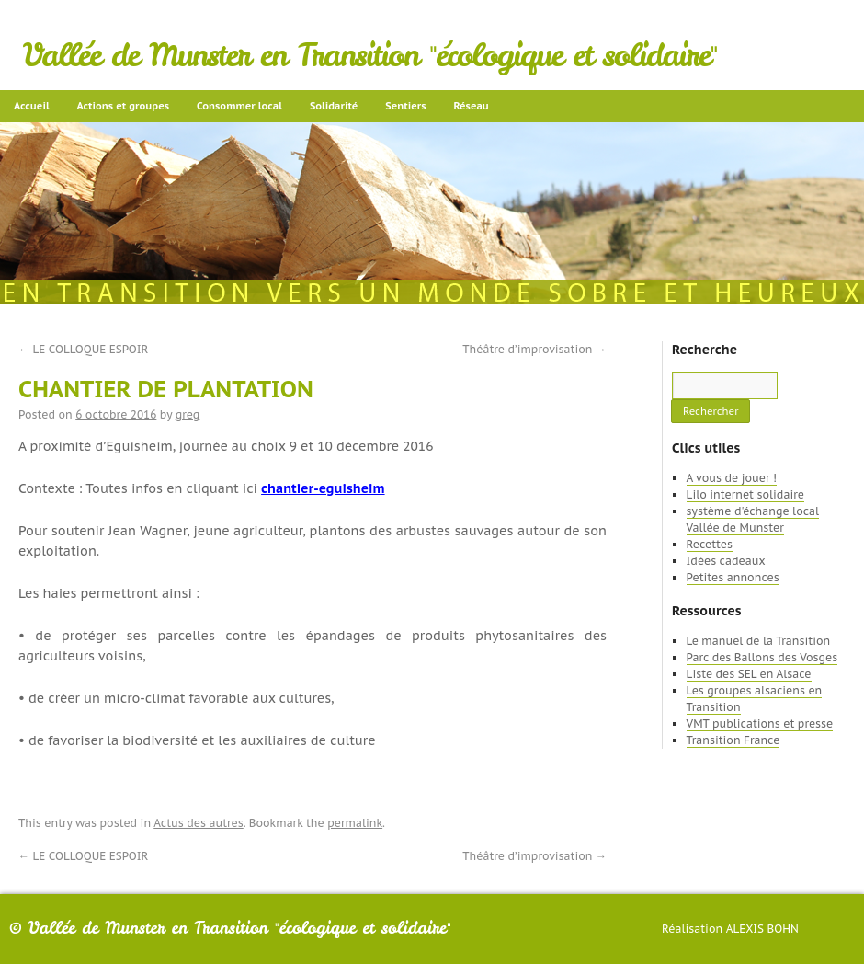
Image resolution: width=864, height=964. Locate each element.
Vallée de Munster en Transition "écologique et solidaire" (370, 55)
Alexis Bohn (762, 928)
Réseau (470, 105)
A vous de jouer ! (732, 478)
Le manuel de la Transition (759, 641)
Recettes (710, 544)
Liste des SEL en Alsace (749, 674)
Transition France (733, 740)
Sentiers (405, 105)
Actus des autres (198, 823)
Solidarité (334, 105)
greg (188, 414)
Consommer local (239, 105)
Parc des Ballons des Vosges (762, 657)
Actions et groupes (123, 105)
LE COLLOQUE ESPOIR (83, 349)
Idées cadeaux (726, 561)
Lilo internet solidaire (745, 494)
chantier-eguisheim (322, 488)
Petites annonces (733, 577)
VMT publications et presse (760, 723)
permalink (354, 823)
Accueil (32, 105)
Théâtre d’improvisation (534, 349)
